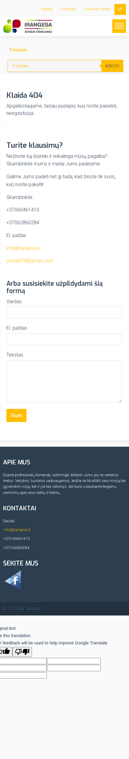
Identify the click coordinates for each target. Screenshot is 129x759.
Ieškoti (112, 66)
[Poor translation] (22, 652)
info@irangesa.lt (23, 248)
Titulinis (18, 50)
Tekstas (14, 355)
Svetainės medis (97, 9)
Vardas (14, 301)
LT (120, 9)
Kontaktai (68, 9)
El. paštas (16, 328)
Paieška (47, 9)
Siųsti (16, 415)
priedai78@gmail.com (30, 261)
